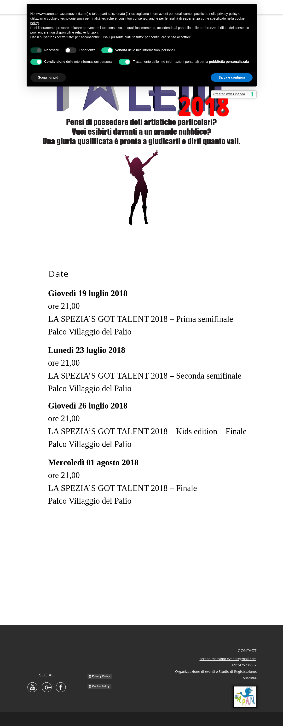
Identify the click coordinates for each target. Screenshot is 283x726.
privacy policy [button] (227, 14)
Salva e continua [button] (232, 77)
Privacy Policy (101, 676)
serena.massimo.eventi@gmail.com (228, 659)
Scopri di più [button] (48, 77)
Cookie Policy (101, 686)
